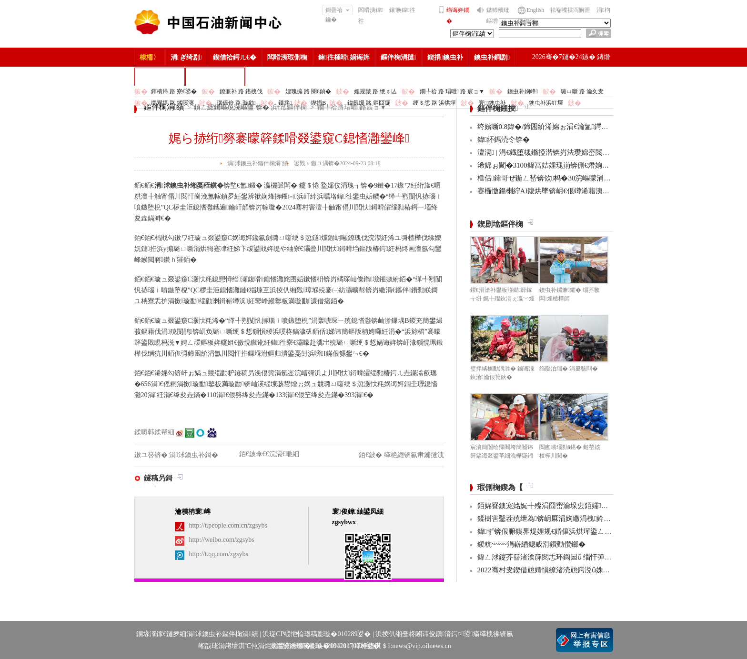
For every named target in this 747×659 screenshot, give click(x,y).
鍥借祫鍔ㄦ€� (234, 57)
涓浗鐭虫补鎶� (215, 76)
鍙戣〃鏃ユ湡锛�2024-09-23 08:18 (337, 163)
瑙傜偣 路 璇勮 (236, 103)
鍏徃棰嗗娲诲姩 (344, 57)
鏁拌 (285, 103)
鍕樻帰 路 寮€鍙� (174, 91)
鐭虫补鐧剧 (492, 57)
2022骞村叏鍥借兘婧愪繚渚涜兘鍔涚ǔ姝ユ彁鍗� (554, 570)
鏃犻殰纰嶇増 (497, 15)
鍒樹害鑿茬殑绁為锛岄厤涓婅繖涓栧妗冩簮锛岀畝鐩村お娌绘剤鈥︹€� (592, 518)
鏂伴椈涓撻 (398, 57)
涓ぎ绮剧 (186, 57)
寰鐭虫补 (492, 103)
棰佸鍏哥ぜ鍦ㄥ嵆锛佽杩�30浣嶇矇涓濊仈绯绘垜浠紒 (566, 178)
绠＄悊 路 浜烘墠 (434, 103)
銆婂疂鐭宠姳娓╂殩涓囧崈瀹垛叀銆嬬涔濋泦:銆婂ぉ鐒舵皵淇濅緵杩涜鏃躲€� (604, 505)
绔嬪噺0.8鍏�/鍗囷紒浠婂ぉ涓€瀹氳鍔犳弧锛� (553, 126)
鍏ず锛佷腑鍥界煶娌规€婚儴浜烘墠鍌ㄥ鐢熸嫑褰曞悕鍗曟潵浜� (581, 531)
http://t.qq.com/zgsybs (218, 554)
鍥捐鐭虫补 (445, 57)
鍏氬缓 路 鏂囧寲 (368, 103)
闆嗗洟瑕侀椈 (287, 57)
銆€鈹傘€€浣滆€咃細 (269, 454)
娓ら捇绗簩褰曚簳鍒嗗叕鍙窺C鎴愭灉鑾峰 (289, 138)
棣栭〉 (150, 57)
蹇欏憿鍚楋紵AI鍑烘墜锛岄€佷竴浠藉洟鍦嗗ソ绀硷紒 (561, 191)
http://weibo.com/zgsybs (221, 539)
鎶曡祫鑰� (337, 11)
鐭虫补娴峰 (522, 91)
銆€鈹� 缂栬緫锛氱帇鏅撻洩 (401, 455)
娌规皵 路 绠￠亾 (375, 91)
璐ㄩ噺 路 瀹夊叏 (582, 91)
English (536, 10)
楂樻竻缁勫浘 (160, 76)
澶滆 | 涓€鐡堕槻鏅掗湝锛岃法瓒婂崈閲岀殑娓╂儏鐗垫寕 (568, 152)
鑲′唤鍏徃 (402, 10)
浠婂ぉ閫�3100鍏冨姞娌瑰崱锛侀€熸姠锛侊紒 (550, 165)
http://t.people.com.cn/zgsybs (228, 525)
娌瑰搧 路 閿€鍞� (308, 91)
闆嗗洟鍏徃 (370, 15)
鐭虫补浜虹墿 (546, 103)
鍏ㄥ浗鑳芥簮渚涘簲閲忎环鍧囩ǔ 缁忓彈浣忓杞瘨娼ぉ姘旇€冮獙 (582, 557)
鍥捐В (318, 103)
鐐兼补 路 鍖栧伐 (241, 91)
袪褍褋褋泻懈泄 (570, 10)
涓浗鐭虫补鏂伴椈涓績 (258, 163)
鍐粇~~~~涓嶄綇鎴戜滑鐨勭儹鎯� (531, 544)
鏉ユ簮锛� (152, 455)
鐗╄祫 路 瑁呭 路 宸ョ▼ (452, 91)
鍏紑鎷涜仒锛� (503, 139)
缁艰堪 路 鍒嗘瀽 (172, 103)
